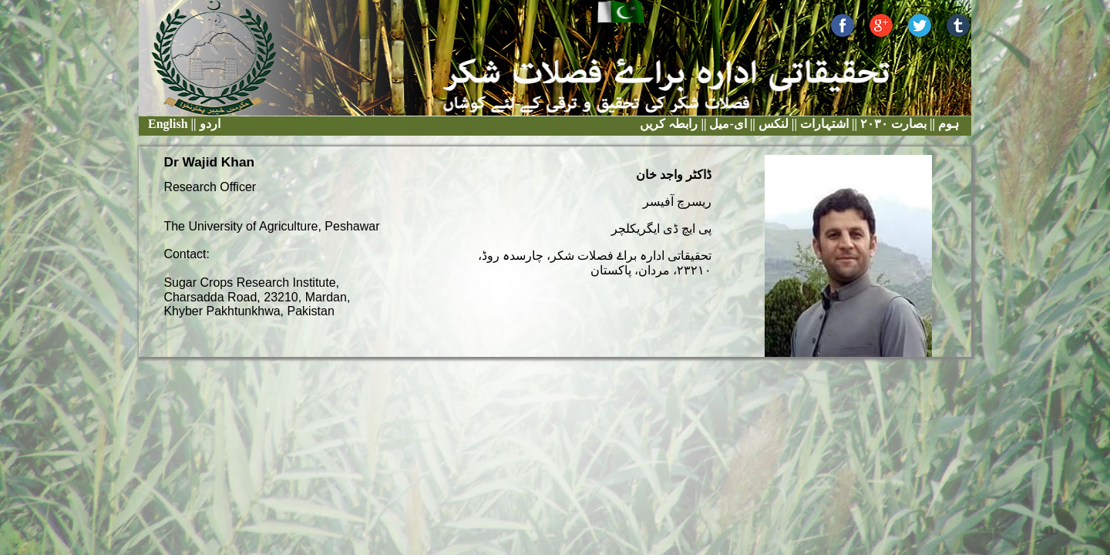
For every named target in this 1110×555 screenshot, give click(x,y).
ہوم (947, 123)
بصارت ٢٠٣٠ (892, 123)
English (168, 123)
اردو (210, 123)
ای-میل (726, 123)
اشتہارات (823, 123)
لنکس (772, 123)
